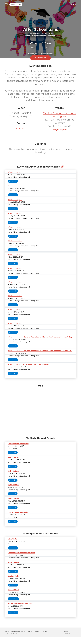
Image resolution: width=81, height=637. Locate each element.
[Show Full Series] (62, 166)
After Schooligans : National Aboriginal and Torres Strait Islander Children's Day (40, 337)
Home (7, 631)
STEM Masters (13, 590)
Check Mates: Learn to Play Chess (21, 553)
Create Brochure (11, 633)
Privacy (30, 631)
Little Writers (13, 539)
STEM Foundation (15, 562)
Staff (45, 631)
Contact (38, 631)
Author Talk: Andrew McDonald (20, 603)
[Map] (40, 410)
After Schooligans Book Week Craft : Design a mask (29, 364)
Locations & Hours (18, 631)
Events (73, 4)
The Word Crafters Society (18, 444)
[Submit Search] (20, 4)
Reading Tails (13, 576)
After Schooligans (15, 172)
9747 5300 (21, 128)
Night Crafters (13, 457)
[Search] (13, 4)
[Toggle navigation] (6, 4)
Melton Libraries (66, 632)
